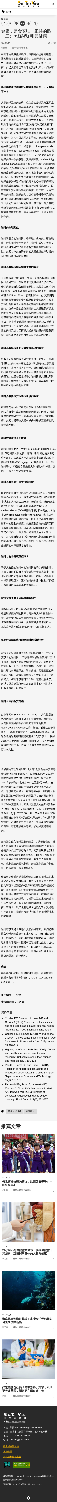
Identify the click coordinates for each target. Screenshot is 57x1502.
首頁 (4, 19)
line (15, 23)
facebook (4, 23)
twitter (10, 23)
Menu (4, 4)
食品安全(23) (14, 1111)
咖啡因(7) (30, 1111)
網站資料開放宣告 (12, 1456)
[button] (53, 4)
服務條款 (7, 1451)
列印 (28, 23)
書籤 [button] (35, 23)
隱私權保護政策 (11, 1446)
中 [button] (22, 23)
